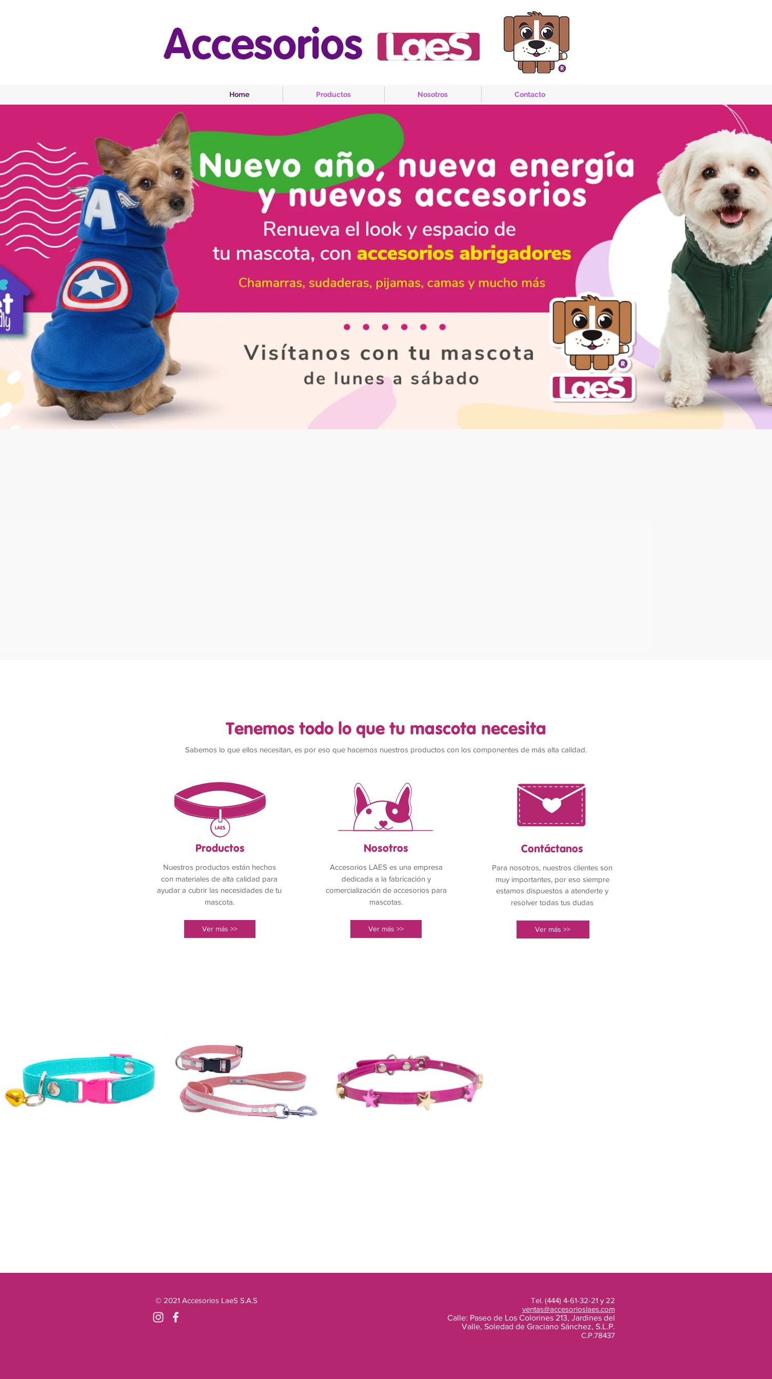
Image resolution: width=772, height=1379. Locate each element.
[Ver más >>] (219, 929)
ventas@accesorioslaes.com (568, 1309)
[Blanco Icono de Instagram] (158, 1317)
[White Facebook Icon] (176, 1317)
